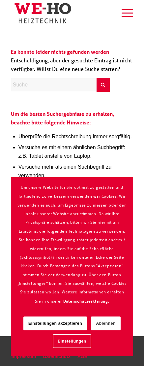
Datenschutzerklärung (85, 301)
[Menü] (124, 13)
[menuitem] (108, 13)
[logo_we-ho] (60, 13)
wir (96, 196)
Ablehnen (105, 323)
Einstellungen (72, 341)
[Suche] (108, 13)
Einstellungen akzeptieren (55, 323)
